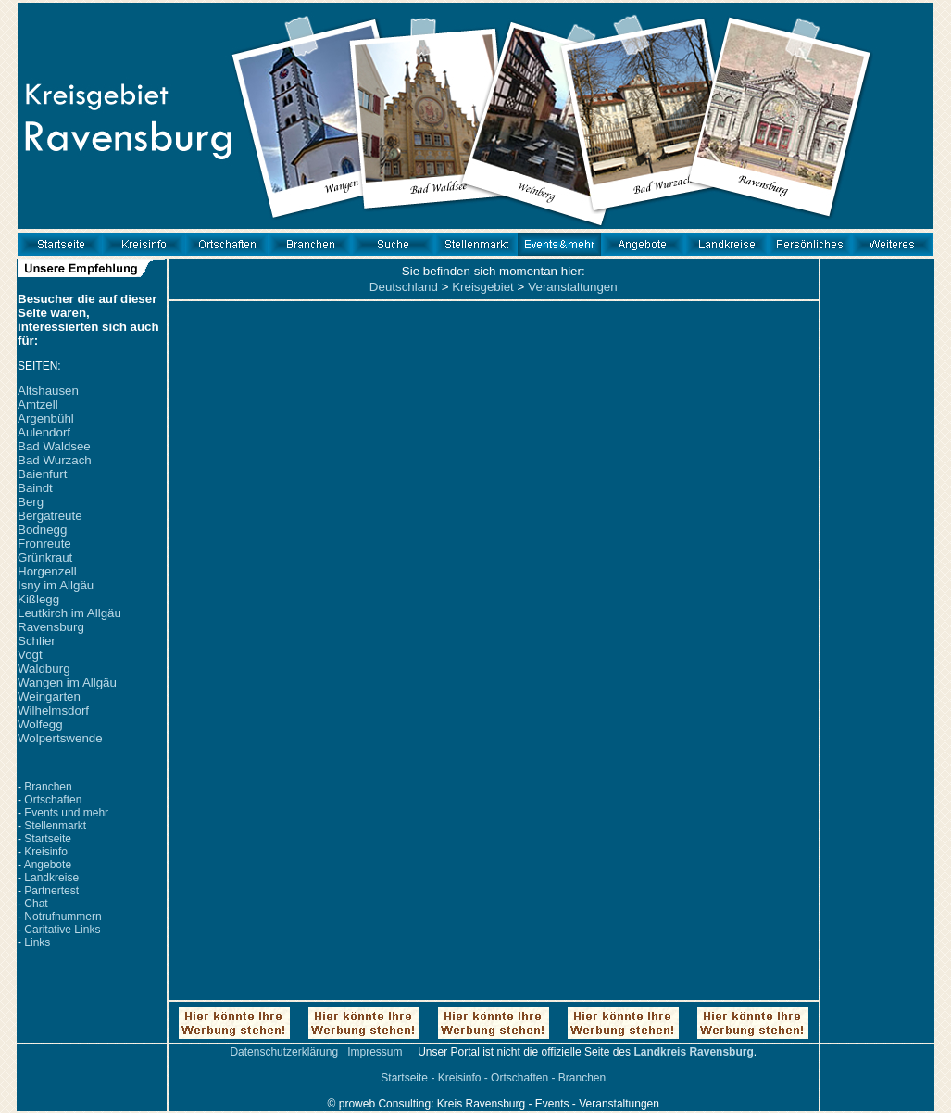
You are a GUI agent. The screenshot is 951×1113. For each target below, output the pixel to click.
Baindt (35, 488)
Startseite (47, 838)
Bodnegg (42, 530)
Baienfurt (42, 474)
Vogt (30, 655)
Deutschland (403, 287)
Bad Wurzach (55, 460)
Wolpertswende (60, 738)
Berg (31, 502)
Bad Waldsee (54, 446)
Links (37, 942)
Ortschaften (52, 799)
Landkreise (51, 877)
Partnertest (51, 890)
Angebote (47, 864)
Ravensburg (51, 627)
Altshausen (48, 391)
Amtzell (38, 404)
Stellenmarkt (55, 825)
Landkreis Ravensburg (693, 1051)
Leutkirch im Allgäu (69, 613)
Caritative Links (62, 929)
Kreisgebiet (483, 287)
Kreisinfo (46, 851)
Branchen (47, 786)
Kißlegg (38, 599)
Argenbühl (46, 418)
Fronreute (44, 543)
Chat (35, 903)
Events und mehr (66, 812)
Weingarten (49, 696)
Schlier (37, 641)
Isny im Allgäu (56, 585)
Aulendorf (44, 432)
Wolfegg (40, 724)
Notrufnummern (62, 916)
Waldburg (44, 669)
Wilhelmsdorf (53, 710)
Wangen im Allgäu (67, 682)
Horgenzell (47, 571)
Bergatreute (50, 516)
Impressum (374, 1051)
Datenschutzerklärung (284, 1051)
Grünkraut (45, 557)
